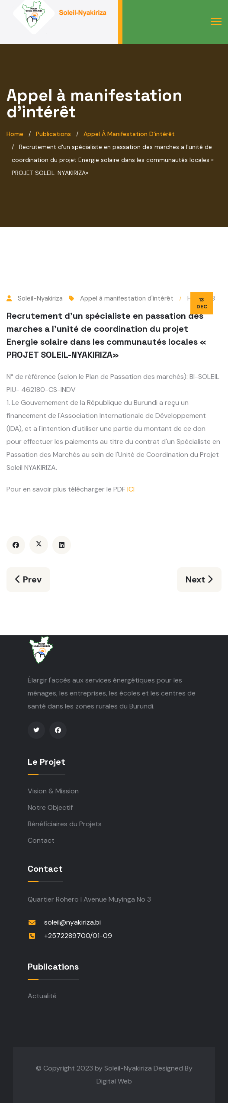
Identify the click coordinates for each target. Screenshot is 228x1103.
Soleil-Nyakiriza (128, 1068)
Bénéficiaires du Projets (65, 823)
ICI (130, 489)
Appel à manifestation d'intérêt (126, 298)
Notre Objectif (50, 807)
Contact (41, 840)
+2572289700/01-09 (78, 935)
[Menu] (216, 21)
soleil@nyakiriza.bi (72, 922)
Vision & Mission (53, 791)
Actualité (42, 995)
